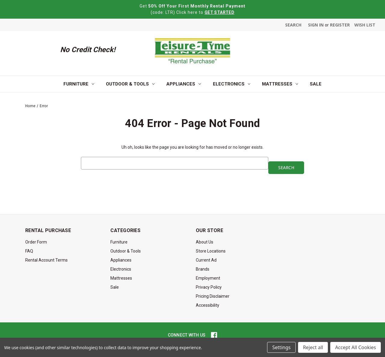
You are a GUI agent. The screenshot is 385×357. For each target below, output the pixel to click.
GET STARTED (219, 12)
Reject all (313, 347)
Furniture (78, 84)
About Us (204, 242)
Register (340, 25)
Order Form (36, 242)
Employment (208, 278)
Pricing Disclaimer (212, 296)
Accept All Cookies (355, 347)
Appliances (183, 84)
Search (293, 25)
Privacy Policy (209, 287)
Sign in (316, 25)
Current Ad (206, 260)
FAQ (29, 251)
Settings (281, 347)
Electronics (231, 84)
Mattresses (280, 84)
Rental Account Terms (46, 260)
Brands (202, 269)
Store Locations (211, 251)
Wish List (364, 25)
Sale (316, 84)
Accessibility (207, 305)
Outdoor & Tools (130, 84)
